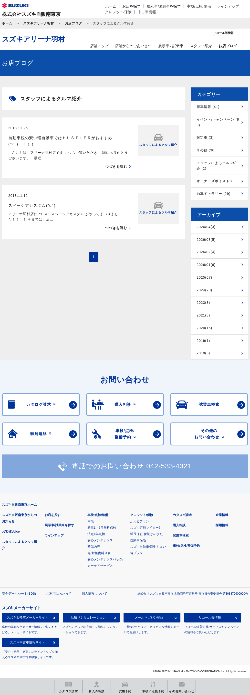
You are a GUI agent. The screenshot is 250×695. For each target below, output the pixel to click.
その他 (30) (206, 150)
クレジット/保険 (118, 12)
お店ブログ (73, 23)
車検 (90, 521)
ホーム (110, 6)
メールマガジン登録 (149, 617)
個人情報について (94, 593)
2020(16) (204, 328)
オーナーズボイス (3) (214, 181)
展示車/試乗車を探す (164, 6)
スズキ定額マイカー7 (145, 527)
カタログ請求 (182, 515)
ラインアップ (228, 6)
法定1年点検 (96, 534)
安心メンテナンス (100, 540)
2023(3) (203, 303)
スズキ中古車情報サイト (27, 642)
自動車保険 (138, 540)
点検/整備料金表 (99, 553)
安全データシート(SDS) (19, 593)
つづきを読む (116, 166)
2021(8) (203, 315)
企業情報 (222, 515)
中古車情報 (147, 12)
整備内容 (93, 546)
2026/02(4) (206, 252)
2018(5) (203, 353)
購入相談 (179, 525)
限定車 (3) (205, 137)
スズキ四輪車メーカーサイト (27, 617)
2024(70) (204, 290)
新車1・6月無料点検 (101, 527)
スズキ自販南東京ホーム (19, 504)
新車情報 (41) (208, 107)
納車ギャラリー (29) (213, 194)
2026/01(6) (206, 265)
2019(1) (203, 341)
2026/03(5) (206, 240)
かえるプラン (139, 521)
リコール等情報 (210, 617)
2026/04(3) (206, 227)
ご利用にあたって (59, 593)
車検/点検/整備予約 (186, 546)
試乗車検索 (181, 535)
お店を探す (131, 6)
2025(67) (204, 277)
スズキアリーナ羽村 (38, 23)
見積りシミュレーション (88, 617)
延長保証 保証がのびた (146, 534)
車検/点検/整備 (199, 6)
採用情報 (222, 525)
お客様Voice (11, 531)
